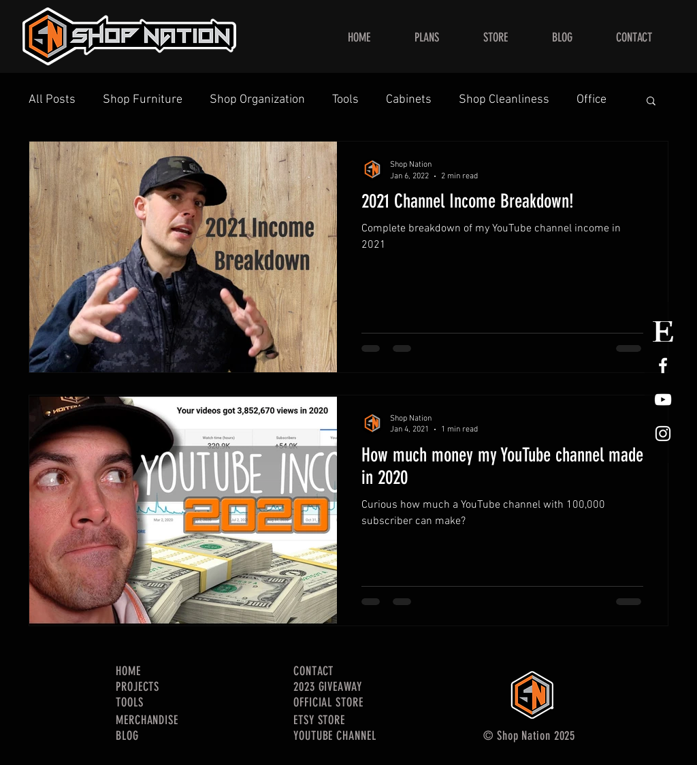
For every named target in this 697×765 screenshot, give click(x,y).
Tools (345, 100)
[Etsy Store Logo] (663, 331)
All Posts (52, 100)
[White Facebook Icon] (663, 365)
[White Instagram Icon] (663, 433)
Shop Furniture (142, 100)
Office (591, 100)
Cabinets (409, 100)
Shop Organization (257, 100)
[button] (651, 102)
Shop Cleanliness (504, 100)
